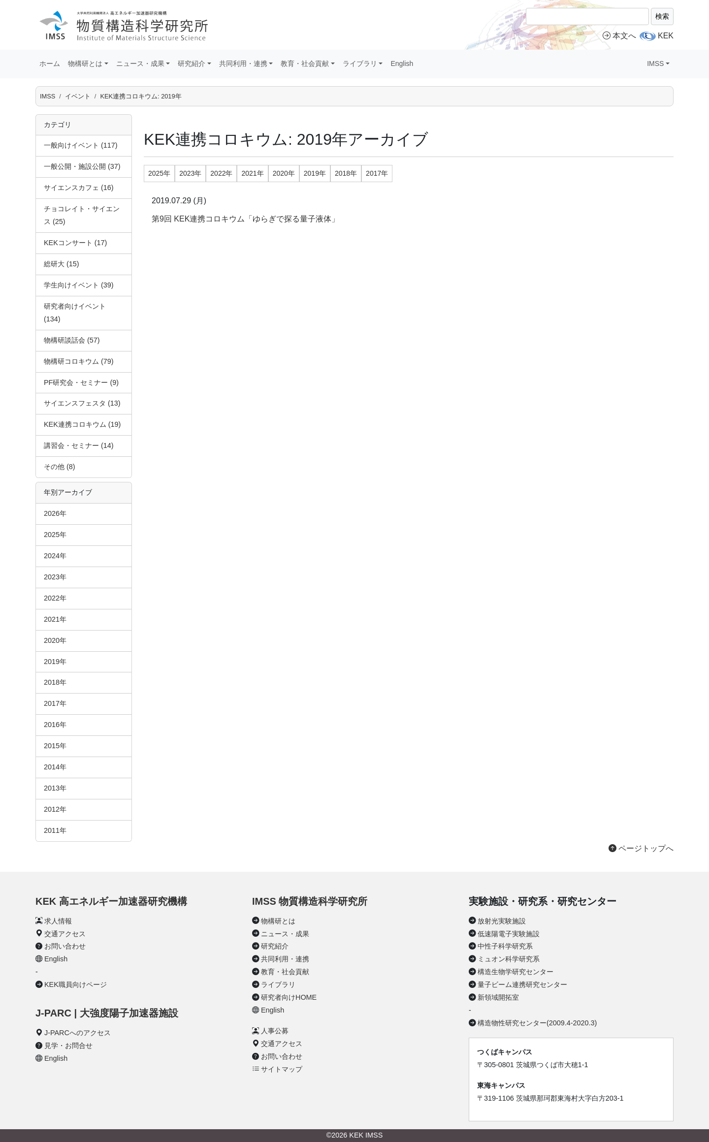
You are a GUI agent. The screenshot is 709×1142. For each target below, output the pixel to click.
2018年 (55, 682)
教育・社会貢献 (285, 972)
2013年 (55, 788)
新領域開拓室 (498, 997)
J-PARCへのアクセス (77, 1033)
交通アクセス (65, 934)
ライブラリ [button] (360, 63)
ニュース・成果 (285, 934)
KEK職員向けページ (75, 984)
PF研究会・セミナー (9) (81, 382)
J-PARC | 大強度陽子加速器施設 (106, 1013)
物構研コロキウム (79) (79, 361)
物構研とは (278, 921)
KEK (666, 36)
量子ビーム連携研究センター (522, 984)
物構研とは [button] (85, 63)
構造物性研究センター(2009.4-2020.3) (537, 1023)
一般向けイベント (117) (81, 145)
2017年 (55, 703)
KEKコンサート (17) (75, 243)
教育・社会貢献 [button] (305, 63)
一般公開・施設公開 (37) (82, 166)
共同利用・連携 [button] (243, 63)
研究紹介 (275, 946)
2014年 (55, 767)
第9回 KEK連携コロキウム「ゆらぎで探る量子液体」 (245, 219)
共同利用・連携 (285, 959)
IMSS (47, 96)
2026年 (55, 513)
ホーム (49, 63)
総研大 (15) (61, 264)
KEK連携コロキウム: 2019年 (140, 96)
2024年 (55, 556)
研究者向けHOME (289, 997)
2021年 (55, 619)
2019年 (55, 662)
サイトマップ (281, 1069)
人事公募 (275, 1031)
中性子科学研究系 (505, 946)
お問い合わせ (65, 946)
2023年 (55, 577)
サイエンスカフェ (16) (79, 187)
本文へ (619, 36)
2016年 (55, 725)
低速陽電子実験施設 (509, 934)
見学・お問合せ (68, 1045)
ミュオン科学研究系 (509, 959)
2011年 (55, 830)
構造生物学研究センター (515, 972)
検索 (662, 16)
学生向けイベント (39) (79, 285)
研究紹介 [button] (191, 63)
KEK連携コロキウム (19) (82, 424)
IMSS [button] (655, 63)
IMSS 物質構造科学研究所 (309, 901)
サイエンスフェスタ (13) (82, 403)
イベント (78, 96)
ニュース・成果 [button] (140, 63)
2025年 (55, 535)
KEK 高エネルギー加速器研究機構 (111, 901)
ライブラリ (278, 984)
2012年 (55, 809)
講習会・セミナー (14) (79, 445)
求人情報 (58, 921)
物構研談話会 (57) (72, 340)
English (401, 63)
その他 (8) (59, 467)
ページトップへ (641, 848)
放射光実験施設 (502, 921)
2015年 (55, 746)
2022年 (55, 598)
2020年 (55, 640)
